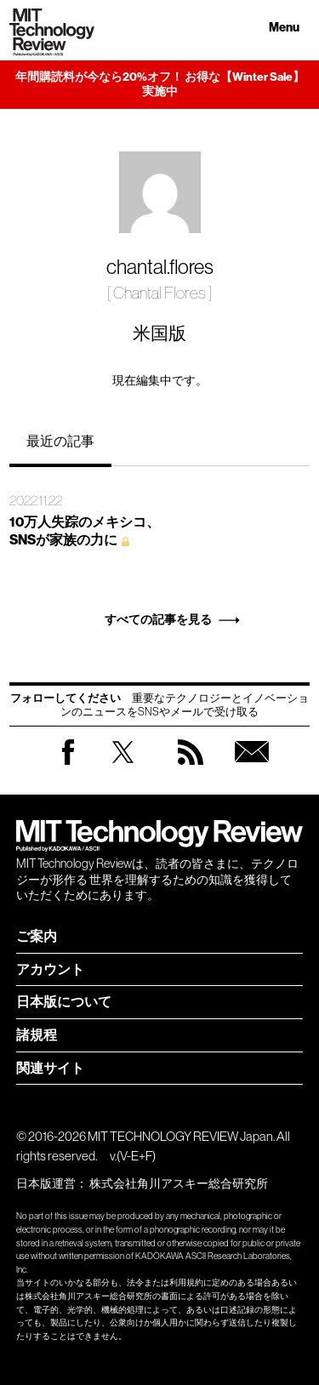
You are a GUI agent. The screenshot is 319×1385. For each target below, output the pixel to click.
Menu (284, 27)
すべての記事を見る (158, 620)
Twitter (123, 768)
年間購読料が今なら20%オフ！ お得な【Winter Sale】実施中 (160, 85)
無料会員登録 (251, 768)
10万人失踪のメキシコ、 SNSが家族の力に (84, 531)
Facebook (68, 764)
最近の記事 (60, 440)
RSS (190, 768)
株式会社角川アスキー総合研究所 (178, 1183)
